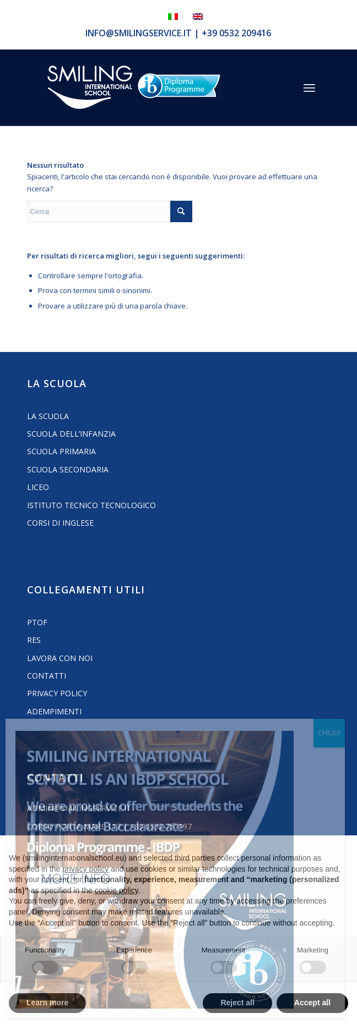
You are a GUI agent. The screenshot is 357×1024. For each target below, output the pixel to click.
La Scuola (48, 416)
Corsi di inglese (60, 522)
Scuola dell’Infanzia (71, 433)
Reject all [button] (237, 1002)
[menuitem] (309, 87)
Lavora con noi (60, 658)
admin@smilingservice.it (79, 808)
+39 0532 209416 (236, 33)
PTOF (37, 622)
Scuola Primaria (61, 451)
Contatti (46, 675)
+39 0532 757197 (160, 826)
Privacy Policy (57, 693)
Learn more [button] (47, 1002)
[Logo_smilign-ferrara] (90, 87)
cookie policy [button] (116, 890)
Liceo (38, 487)
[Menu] (309, 87)
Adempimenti (54, 711)
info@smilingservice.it (138, 33)
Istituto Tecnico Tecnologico (91, 505)
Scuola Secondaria (68, 469)
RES (34, 640)
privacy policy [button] (85, 869)
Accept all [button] (312, 1002)
